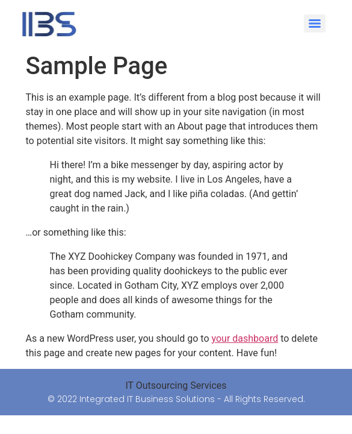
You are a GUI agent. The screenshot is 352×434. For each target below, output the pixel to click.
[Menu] (315, 23)
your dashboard (245, 338)
